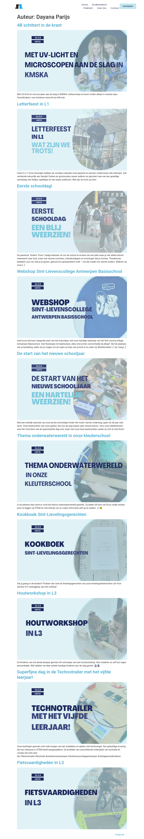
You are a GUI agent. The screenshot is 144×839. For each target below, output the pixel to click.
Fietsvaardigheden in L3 (40, 762)
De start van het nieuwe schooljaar (51, 353)
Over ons (101, 8)
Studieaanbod (99, 4)
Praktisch (88, 8)
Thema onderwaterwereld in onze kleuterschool (63, 435)
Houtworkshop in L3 (36, 593)
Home (85, 4)
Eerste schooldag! (34, 186)
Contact (114, 8)
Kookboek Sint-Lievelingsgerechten (51, 514)
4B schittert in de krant (39, 25)
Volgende (121, 834)
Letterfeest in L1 (33, 104)
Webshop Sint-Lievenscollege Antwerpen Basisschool (69, 271)
